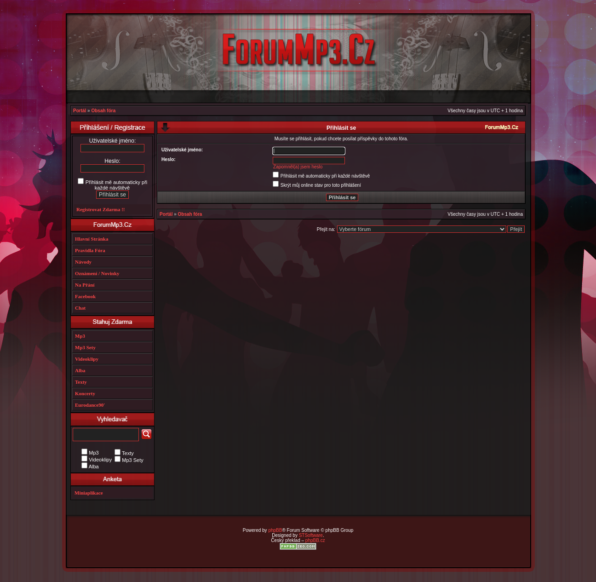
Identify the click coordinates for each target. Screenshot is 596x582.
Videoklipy (86, 359)
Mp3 (80, 336)
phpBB (275, 530)
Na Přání (84, 285)
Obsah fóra (103, 110)
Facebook (85, 296)
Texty (81, 382)
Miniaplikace (88, 493)
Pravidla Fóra (90, 250)
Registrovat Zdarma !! (100, 209)
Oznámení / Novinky (97, 273)
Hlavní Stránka (91, 239)
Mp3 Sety (85, 347)
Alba (80, 370)
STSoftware (311, 535)
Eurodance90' (90, 405)
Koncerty (85, 393)
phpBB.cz (315, 540)
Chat (80, 308)
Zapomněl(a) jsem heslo (297, 166)
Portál (79, 110)
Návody (83, 262)
